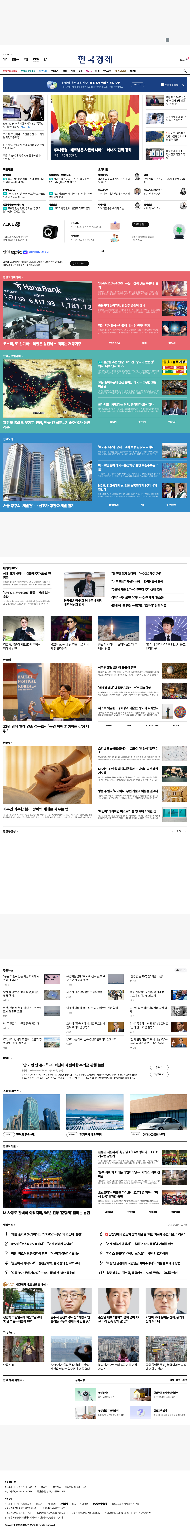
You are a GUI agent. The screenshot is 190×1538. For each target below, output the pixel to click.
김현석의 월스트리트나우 (59, 175)
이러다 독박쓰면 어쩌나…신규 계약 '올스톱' (137, 597)
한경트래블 (9, 1146)
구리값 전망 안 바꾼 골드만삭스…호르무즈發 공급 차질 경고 (24, 195)
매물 (142, 504)
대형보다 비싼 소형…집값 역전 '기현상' (175, 154)
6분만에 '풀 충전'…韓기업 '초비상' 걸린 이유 (138, 605)
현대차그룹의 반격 (147, 1134)
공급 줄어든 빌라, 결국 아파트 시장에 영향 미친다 (166, 1367)
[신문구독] (46, 59)
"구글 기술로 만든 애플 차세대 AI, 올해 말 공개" (21, 978)
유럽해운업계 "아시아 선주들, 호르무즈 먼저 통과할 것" (85, 978)
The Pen (8, 1332)
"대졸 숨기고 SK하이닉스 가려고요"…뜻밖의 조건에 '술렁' (46, 1234)
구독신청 (20, 1486)
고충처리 (32, 1486)
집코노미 (43, 71)
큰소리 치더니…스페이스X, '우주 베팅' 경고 (117, 646)
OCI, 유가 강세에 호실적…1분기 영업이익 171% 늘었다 (22, 1041)
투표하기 (159, 1067)
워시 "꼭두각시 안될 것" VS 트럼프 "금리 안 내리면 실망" (149, 1025)
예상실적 (113, 421)
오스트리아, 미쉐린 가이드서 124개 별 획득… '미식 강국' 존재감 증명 (128, 1194)
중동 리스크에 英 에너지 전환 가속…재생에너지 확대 (70, 195)
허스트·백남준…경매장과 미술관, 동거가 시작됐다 (128, 708)
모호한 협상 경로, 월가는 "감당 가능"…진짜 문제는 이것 (22, 209)
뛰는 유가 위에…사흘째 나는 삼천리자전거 (124, 326)
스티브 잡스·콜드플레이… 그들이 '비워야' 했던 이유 (128, 750)
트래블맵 (109, 1211)
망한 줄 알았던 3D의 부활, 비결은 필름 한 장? (21, 994)
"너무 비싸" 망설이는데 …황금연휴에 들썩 (137, 581)
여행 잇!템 (175, 1211)
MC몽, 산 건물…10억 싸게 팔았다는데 (70, 646)
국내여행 (131, 1211)
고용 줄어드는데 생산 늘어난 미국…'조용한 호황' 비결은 (127, 384)
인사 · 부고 (175, 1380)
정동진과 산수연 (152, 193)
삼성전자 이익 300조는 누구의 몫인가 (176, 118)
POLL (6, 1058)
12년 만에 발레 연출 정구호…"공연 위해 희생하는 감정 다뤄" (46, 728)
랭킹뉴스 (8, 1225)
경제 (65, 71)
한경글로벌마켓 (28, 71)
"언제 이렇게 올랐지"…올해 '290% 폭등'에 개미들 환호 (139, 1244)
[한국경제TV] (15, 59)
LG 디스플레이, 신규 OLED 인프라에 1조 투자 (91, 1039)
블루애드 (57, 1486)
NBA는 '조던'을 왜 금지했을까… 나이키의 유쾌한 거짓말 (128, 771)
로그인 (183, 59)
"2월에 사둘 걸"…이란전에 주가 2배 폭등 (136, 589)
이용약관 (84, 1503)
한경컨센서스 (114, 342)
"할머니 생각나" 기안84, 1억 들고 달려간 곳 (165, 646)
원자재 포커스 (9, 189)
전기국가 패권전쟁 (83, 1134)
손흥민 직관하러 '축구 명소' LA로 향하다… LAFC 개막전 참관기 (128, 1154)
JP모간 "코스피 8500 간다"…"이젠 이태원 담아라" (41, 1244)
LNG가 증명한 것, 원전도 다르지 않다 (69, 208)
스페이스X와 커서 (152, 208)
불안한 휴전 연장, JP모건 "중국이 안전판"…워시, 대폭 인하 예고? (70, 180)
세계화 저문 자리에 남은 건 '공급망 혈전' (114, 180)
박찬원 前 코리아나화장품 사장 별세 (148, 1009)
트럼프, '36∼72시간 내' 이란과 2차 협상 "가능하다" (176, 100)
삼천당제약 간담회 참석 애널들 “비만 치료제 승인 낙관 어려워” (145, 1234)
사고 (184, 1380)
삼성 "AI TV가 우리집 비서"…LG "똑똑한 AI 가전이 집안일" (23, 125)
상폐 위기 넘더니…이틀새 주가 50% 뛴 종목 (27, 575)
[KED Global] (36, 59)
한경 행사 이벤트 (12, 1380)
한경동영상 (9, 831)
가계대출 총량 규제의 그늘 (111, 208)
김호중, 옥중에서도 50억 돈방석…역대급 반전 (23, 646)
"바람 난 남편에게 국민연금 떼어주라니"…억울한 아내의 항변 (142, 1263)
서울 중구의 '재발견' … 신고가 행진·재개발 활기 (38, 505)
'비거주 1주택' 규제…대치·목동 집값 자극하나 (126, 447)
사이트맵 (52, 1503)
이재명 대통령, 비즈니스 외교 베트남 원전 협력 (92, 1008)
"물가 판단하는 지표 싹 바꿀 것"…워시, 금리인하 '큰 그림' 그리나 (149, 1041)
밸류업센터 (171, 504)
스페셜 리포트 (11, 1091)
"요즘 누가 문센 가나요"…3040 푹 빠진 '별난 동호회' (42, 1273)
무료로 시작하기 (79, 263)
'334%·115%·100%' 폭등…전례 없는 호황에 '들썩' (128, 285)
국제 (80, 71)
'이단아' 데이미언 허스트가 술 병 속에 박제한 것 (127, 811)
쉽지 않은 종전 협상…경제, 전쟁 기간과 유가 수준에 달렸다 (23, 180)
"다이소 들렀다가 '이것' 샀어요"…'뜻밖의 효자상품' (136, 1253)
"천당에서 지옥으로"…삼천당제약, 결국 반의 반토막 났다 (45, 1263)
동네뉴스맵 (114, 504)
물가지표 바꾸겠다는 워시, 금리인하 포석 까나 (126, 404)
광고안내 (45, 1486)
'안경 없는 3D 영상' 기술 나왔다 (147, 976)
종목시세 (142, 421)
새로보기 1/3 (180, 970)
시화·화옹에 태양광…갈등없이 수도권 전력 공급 (176, 136)
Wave (89, 71)
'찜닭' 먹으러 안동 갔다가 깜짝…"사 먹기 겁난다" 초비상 (45, 1253)
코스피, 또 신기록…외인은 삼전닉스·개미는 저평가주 (42, 343)
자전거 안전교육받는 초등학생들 (84, 992)
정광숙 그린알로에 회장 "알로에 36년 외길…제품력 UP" (22, 1319)
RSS (74, 1503)
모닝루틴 (107, 71)
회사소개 (8, 1486)
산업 (73, 71)
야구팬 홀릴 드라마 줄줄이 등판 (117, 667)
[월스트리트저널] (26, 59)
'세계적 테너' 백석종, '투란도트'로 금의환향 (124, 688)
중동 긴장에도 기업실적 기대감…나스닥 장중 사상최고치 (148, 994)
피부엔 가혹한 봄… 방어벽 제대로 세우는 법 (35, 809)
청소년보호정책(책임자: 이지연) (125, 1503)
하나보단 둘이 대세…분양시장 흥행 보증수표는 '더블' (128, 467)
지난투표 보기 (159, 1074)
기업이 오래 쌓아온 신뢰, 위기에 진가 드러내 (165, 1319)
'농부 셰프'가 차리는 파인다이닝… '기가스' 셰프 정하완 (129, 1174)
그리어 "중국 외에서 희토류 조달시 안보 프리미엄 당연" (85, 1025)
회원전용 (8, 169)
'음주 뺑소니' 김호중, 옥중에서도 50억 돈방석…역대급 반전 (141, 1273)
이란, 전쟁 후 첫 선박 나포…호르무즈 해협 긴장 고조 (22, 1009)
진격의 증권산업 (19, 1134)
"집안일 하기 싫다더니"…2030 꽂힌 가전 (136, 573)
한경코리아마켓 (10, 71)
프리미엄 (122, 71)
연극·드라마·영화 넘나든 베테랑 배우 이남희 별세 (83, 602)
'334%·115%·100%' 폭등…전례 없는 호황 (26, 594)
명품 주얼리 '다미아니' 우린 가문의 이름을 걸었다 (128, 791)
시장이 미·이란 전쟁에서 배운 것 (114, 193)
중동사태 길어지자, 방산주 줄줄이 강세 (121, 305)
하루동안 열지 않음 (171, 84)
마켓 (172, 342)
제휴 (19, 1503)
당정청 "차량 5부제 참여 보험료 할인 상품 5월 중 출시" (23, 146)
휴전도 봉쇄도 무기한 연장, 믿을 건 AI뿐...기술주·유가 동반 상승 (46, 425)
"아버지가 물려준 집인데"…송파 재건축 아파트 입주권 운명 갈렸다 (70, 1367)
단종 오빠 (8, 1365)
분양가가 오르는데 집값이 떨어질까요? (117, 1367)
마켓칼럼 (7, 175)
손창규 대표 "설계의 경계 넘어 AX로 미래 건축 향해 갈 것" (118, 1319)
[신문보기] (5, 59)
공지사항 (80, 1380)
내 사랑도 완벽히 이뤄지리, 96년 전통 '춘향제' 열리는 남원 (46, 1212)
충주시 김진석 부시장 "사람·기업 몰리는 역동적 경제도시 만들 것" (70, 1319)
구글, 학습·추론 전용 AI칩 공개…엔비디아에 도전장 (22, 157)
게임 (97, 71)
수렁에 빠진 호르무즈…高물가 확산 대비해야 (165, 180)
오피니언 (55, 71)
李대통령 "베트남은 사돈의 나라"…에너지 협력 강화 (92, 149)
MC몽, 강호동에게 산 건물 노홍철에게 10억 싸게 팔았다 (127, 487)
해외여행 (153, 1211)
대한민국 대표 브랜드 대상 (31, 1284)
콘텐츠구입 (26, 1503)
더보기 (133, 71)
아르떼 (7, 660)
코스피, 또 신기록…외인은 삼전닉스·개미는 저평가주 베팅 (23, 135)
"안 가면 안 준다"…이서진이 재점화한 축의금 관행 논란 (62, 1065)
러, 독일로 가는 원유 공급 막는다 (21, 1023)
